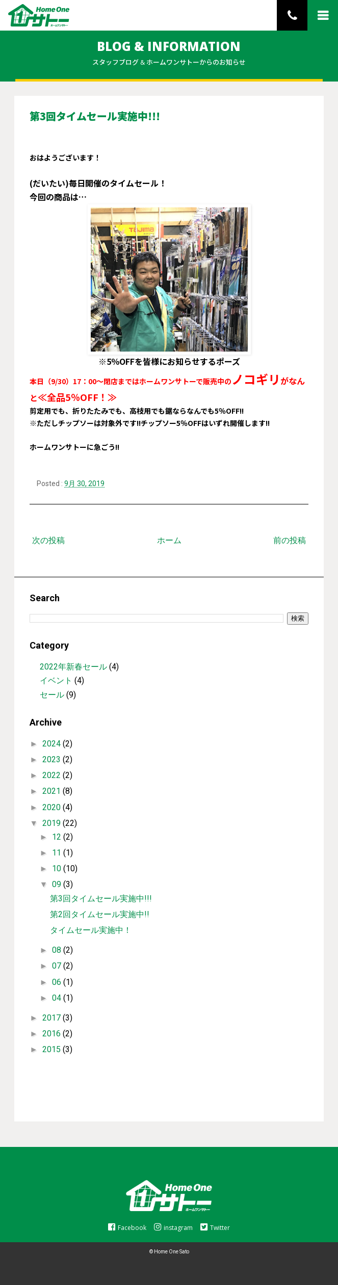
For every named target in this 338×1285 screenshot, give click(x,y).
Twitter (215, 1227)
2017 (52, 1018)
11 (57, 853)
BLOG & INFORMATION (169, 46)
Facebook (127, 1227)
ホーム (169, 540)
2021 (52, 791)
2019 (52, 823)
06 (57, 982)
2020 (52, 807)
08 (57, 950)
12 (57, 837)
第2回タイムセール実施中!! (99, 914)
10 (57, 868)
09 (57, 884)
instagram (173, 1227)
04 (57, 998)
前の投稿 (289, 540)
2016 (52, 1033)
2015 (52, 1049)
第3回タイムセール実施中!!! (101, 898)
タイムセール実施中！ (91, 930)
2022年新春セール (73, 667)
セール (52, 695)
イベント (56, 680)
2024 (52, 743)
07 (57, 966)
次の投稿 (48, 540)
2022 (52, 775)
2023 (52, 759)
